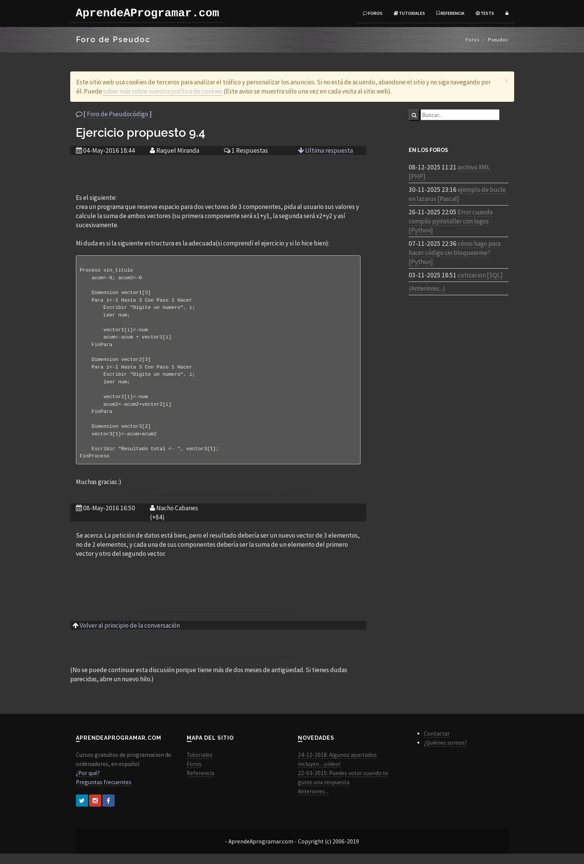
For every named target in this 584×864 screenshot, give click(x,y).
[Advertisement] (218, 173)
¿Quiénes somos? (445, 752)
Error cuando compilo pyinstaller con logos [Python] (451, 221)
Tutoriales (409, 13)
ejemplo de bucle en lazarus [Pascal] (457, 194)
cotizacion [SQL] (480, 275)
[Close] (506, 81)
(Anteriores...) (427, 288)
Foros (373, 13)
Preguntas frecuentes (103, 792)
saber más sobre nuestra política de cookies (162, 91)
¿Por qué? (88, 783)
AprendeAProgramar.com (147, 13)
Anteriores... (313, 801)
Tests (485, 13)
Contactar (437, 743)
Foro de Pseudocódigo (117, 114)
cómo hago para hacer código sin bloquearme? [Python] (455, 252)
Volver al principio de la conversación (130, 635)
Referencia (450, 13)
